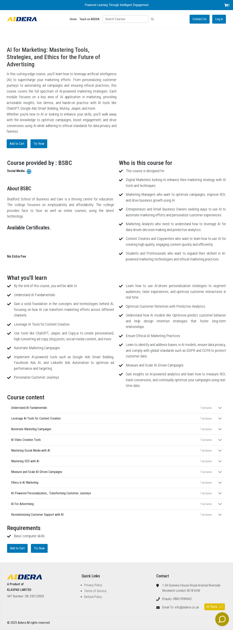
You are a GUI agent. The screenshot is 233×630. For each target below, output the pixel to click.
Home (73, 19)
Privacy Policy (93, 585)
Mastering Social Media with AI (111, 450)
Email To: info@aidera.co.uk (180, 607)
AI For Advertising (111, 504)
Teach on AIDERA (90, 19)
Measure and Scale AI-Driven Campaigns (111, 472)
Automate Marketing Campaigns (111, 429)
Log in (219, 19)
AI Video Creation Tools (111, 440)
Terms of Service (95, 591)
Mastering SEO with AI (111, 461)
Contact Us (200, 19)
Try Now (39, 144)
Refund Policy (93, 597)
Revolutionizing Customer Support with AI (111, 514)
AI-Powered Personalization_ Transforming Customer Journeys (111, 493)
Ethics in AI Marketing (111, 482)
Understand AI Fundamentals (111, 408)
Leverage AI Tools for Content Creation (111, 418)
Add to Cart (17, 144)
